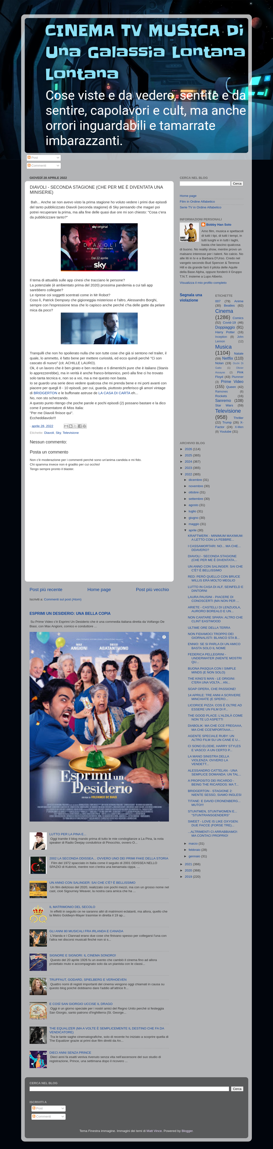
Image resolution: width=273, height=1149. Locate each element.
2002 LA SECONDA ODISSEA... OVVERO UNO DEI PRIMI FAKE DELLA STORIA (108, 858)
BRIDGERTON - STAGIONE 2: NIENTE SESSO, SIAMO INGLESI (215, 793)
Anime (238, 301)
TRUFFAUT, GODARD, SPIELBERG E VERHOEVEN (87, 979)
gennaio (195, 856)
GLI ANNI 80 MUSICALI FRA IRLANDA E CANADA (86, 931)
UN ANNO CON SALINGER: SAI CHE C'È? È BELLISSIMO (92, 882)
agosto (194, 505)
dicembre (196, 480)
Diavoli (49, 433)
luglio (193, 511)
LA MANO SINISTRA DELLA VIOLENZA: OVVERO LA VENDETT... (208, 760)
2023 (189, 468)
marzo (194, 843)
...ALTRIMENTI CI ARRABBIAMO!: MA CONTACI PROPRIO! (213, 833)
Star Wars (224, 405)
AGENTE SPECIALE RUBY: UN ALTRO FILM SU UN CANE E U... (214, 738)
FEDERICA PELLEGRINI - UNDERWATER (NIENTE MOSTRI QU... (215, 658)
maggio (194, 524)
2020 (189, 870)
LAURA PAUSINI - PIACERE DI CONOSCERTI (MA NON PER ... (213, 599)
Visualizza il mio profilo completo (203, 282)
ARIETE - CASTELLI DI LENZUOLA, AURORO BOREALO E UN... (214, 609)
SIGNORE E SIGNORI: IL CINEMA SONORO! (82, 955)
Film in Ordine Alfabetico (197, 201)
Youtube (225, 431)
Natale (238, 353)
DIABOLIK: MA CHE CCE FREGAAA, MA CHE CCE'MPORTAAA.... (215, 727)
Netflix (227, 358)
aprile (193, 530)
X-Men (239, 427)
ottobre (194, 492)
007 (218, 301)
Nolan (219, 363)
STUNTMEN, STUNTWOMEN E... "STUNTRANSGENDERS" (212, 813)
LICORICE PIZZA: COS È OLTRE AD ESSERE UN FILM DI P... (215, 707)
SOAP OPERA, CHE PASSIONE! (212, 689)
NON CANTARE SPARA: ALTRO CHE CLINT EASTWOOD (215, 619)
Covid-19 (229, 322)
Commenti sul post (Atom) (62, 599)
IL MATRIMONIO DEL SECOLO (72, 907)
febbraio (195, 850)
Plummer (237, 377)
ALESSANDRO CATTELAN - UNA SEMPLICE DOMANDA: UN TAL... (214, 772)
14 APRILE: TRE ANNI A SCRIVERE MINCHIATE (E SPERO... (214, 697)
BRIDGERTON (45, 393)
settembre (196, 499)
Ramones (221, 391)
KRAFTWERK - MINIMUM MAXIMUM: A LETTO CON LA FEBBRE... (215, 537)
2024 (189, 461)
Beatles (229, 305)
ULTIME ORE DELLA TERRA (209, 627)
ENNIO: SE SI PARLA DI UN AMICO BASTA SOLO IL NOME (214, 646)
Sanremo (223, 400)
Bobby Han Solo (218, 224)
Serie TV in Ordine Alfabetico (200, 207)
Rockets (221, 396)
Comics (238, 318)
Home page (99, 589)
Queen (231, 387)
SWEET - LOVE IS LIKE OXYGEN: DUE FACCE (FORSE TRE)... (213, 823)
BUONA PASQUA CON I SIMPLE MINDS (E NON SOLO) (212, 670)
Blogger (187, 1131)
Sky (58, 433)
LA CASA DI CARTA (114, 393)
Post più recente (46, 589)
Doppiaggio (225, 327)
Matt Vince (154, 1131)
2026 (189, 449)
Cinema (224, 311)
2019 (189, 876)
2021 (189, 864)
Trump (227, 422)
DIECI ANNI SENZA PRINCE (70, 1052)
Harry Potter (225, 332)
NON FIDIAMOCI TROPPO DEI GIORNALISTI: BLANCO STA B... (214, 636)
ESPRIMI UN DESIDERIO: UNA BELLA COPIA (70, 613)
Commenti (37, 165)
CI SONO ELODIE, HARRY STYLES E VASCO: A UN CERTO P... (214, 748)
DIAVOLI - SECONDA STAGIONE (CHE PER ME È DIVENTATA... (212, 558)
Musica (223, 347)
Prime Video (232, 381)
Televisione (71, 433)
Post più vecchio (152, 589)
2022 (189, 474)
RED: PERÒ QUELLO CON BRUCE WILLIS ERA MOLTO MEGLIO (214, 578)
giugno (194, 518)
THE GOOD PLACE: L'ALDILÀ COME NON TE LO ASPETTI (215, 717)
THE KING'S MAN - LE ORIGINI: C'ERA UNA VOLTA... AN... (211, 680)
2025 (189, 455)
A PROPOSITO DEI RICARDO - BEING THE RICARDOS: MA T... (213, 782)
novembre (196, 486)
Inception (221, 337)
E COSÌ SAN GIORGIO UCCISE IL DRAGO (80, 1004)
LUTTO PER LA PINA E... (67, 834)
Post (33, 157)
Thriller (238, 418)
